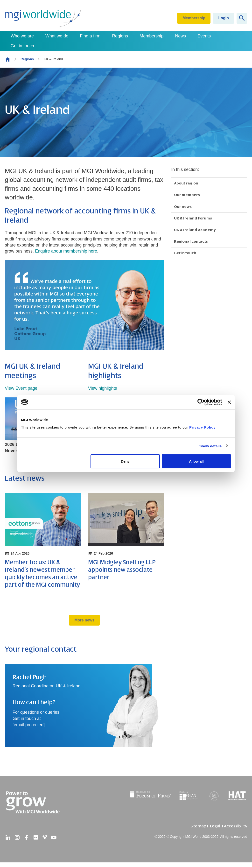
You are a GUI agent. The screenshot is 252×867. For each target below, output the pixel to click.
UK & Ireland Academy (195, 230)
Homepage (8, 59)
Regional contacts (191, 241)
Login (223, 18)
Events (204, 36)
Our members (187, 195)
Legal (215, 826)
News (180, 36)
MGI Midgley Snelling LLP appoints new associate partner (121, 570)
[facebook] (26, 837)
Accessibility (235, 826)
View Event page (21, 388)
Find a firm (90, 36)
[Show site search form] (242, 18)
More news (84, 620)
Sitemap (198, 826)
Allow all (196, 461)
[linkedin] (8, 837)
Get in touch (22, 45)
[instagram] (17, 837)
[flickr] (35, 837)
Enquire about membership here (66, 251)
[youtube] (54, 837)
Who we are (22, 36)
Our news (183, 206)
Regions (120, 36)
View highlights (102, 388)
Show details (210, 446)
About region (186, 183)
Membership (193, 18)
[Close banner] (229, 402)
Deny (125, 461)
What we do (56, 36)
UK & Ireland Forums (193, 218)
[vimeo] (45, 837)
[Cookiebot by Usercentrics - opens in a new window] (201, 402)
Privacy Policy (202, 427)
